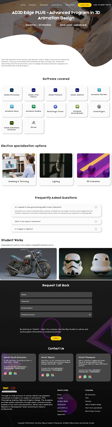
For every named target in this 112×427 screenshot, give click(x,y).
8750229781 (8, 368)
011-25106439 (56, 368)
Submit (56, 338)
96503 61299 (20, 368)
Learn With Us (62, 408)
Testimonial (61, 404)
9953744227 (46, 370)
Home (23, 5)
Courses (32, 5)
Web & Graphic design (93, 404)
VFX (87, 398)
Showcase (44, 5)
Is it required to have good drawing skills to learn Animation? (38, 207)
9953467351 (83, 372)
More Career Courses (92, 411)
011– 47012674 (94, 370)
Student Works (62, 401)
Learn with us (57, 5)
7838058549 (95, 372)
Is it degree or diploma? (24, 229)
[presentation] (56, 323)
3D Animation (90, 395)
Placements (70, 5)
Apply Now (85, 5)
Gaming (88, 401)
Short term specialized (93, 408)
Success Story (62, 411)
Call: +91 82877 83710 (102, 5)
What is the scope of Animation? (28, 221)
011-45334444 (20, 366)
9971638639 (57, 370)
